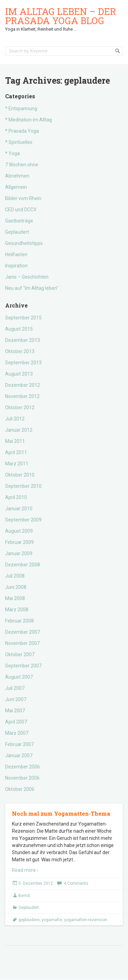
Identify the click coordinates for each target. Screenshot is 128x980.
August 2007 (19, 677)
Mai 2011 (15, 441)
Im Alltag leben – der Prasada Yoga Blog (60, 16)
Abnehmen (17, 176)
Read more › (25, 870)
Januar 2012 (18, 430)
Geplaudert (17, 232)
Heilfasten (16, 254)
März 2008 (16, 609)
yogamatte (52, 919)
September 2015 (23, 317)
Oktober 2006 (19, 789)
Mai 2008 (15, 598)
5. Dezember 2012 (35, 883)
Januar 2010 (18, 508)
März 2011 (16, 463)
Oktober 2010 (19, 475)
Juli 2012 (15, 418)
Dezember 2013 (22, 340)
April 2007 (16, 722)
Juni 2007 (15, 699)
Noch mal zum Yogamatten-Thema (61, 813)
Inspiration (16, 265)
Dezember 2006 (22, 766)
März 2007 (16, 733)
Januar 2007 (18, 755)
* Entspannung (21, 108)
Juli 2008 (15, 576)
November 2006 (22, 778)
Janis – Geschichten (26, 277)
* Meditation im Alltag (28, 119)
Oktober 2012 (19, 407)
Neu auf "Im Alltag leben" (31, 288)
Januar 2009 (18, 553)
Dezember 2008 (22, 564)
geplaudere (29, 919)
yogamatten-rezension (85, 919)
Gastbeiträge (19, 220)
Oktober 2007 (19, 654)
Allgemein (16, 187)
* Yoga (12, 153)
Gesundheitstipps (24, 243)
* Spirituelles (18, 142)
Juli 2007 (15, 688)
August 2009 (19, 531)
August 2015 (19, 329)
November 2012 (22, 396)
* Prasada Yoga (22, 131)
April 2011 (16, 452)
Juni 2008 (15, 587)
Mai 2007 (15, 710)
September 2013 (23, 362)
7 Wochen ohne (21, 164)
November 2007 (22, 643)
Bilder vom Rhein (23, 198)
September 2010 (23, 486)
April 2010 (16, 497)
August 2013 (19, 374)
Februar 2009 (19, 542)
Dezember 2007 (22, 632)
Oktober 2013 (19, 351)
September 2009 (23, 519)
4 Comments (76, 883)
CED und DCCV (21, 209)
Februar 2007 (19, 744)
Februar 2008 (19, 621)
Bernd (24, 895)
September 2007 (23, 665)
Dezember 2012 (22, 385)
